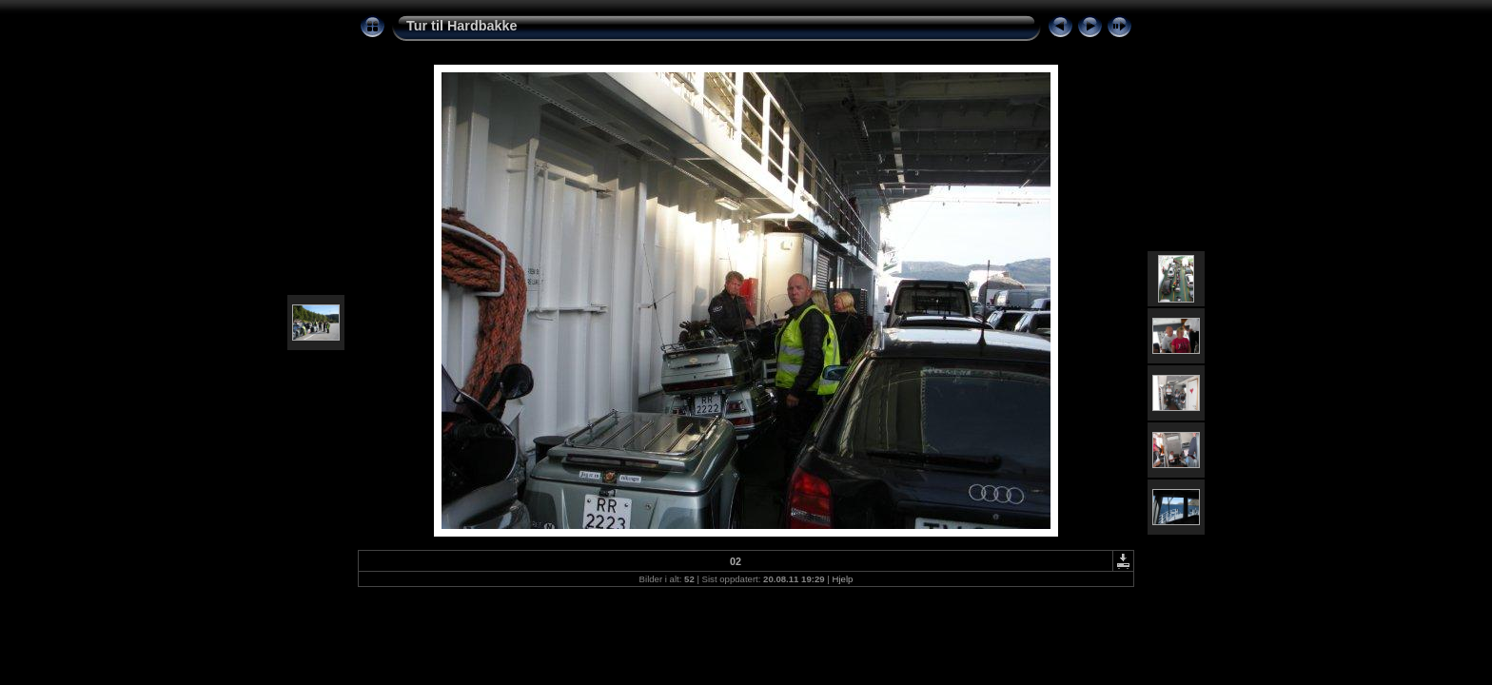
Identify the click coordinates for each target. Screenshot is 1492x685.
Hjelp (843, 579)
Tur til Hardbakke (462, 25)
